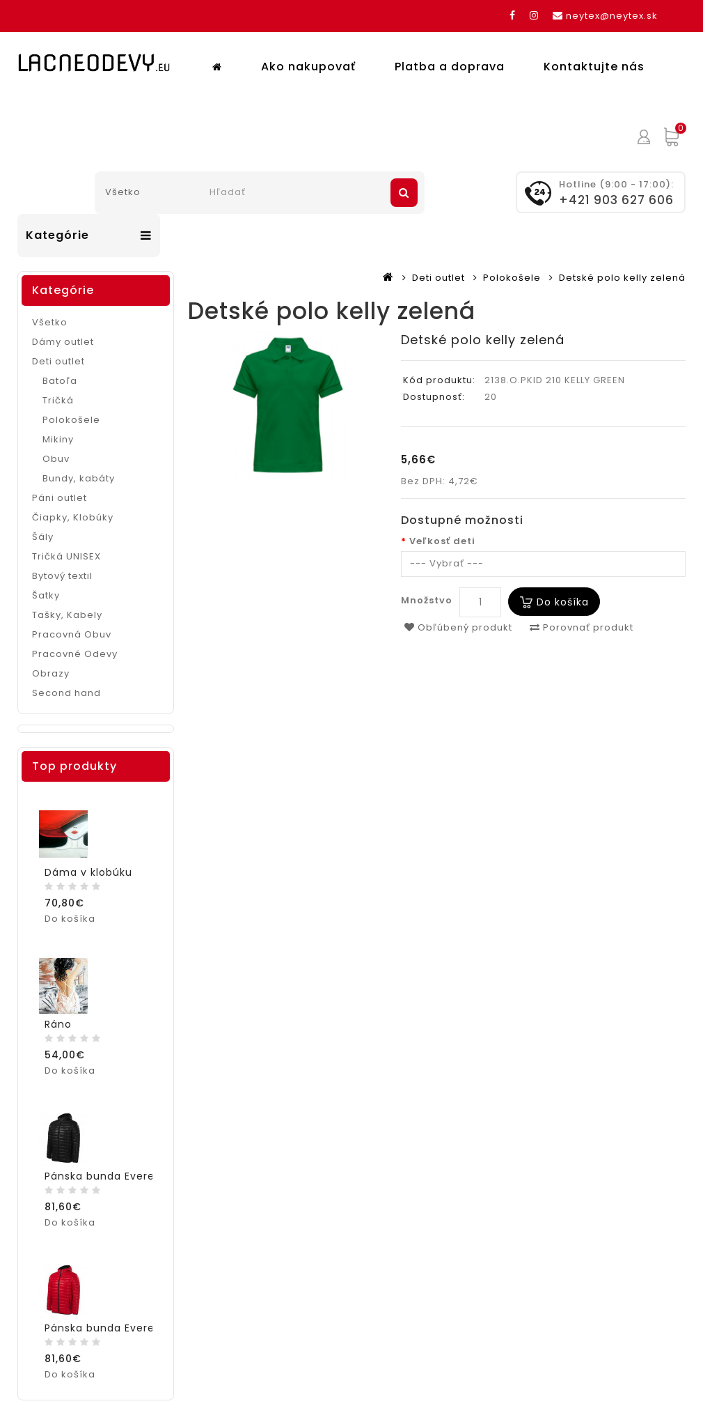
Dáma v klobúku (88, 864)
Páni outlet (59, 489)
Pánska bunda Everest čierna (124, 1168)
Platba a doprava (347, 128)
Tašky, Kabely (67, 606)
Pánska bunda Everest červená (129, 1320)
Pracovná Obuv (71, 626)
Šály (43, 528)
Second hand (66, 684)
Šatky (46, 587)
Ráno (58, 1016)
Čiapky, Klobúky (72, 509)
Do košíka (563, 593)
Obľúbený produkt (458, 618)
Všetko (50, 313)
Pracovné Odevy (75, 645)
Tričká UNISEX (66, 548)
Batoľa (59, 372)
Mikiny (58, 431)
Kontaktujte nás (491, 128)
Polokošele (512, 269)
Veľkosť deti (442, 533)
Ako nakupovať (205, 128)
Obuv (56, 450)
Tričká (58, 392)
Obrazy (51, 665)
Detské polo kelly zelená (622, 269)
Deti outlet (438, 269)
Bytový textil (62, 567)
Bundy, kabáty (78, 470)
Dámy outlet (63, 333)
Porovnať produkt (581, 618)
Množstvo (426, 591)
